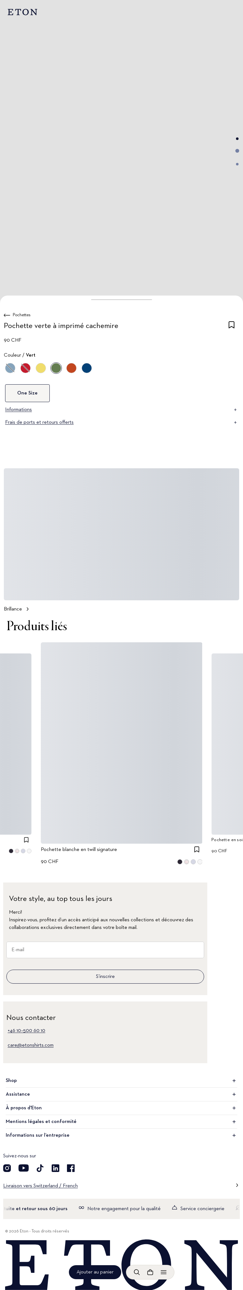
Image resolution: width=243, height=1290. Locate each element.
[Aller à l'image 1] (237, 138)
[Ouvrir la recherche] (137, 1272)
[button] (121, 299)
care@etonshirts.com (31, 1045)
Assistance (121, 1094)
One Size (27, 393)
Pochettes (22, 315)
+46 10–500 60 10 (26, 1030)
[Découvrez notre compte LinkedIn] (55, 1168)
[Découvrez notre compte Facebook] (71, 1168)
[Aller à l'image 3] (237, 164)
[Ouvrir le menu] (163, 1272)
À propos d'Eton (121, 1108)
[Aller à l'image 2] (237, 151)
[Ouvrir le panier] (150, 1272)
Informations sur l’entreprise (121, 1135)
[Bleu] (87, 368)
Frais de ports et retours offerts (121, 422)
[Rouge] (25, 368)
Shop (121, 1080)
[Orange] (71, 368)
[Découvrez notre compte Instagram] (7, 1168)
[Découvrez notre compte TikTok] (40, 1168)
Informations (121, 409)
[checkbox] (231, 327)
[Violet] (10, 368)
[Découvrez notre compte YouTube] (23, 1168)
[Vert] (56, 368)
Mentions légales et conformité (121, 1122)
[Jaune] (41, 368)
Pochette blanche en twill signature (79, 849)
